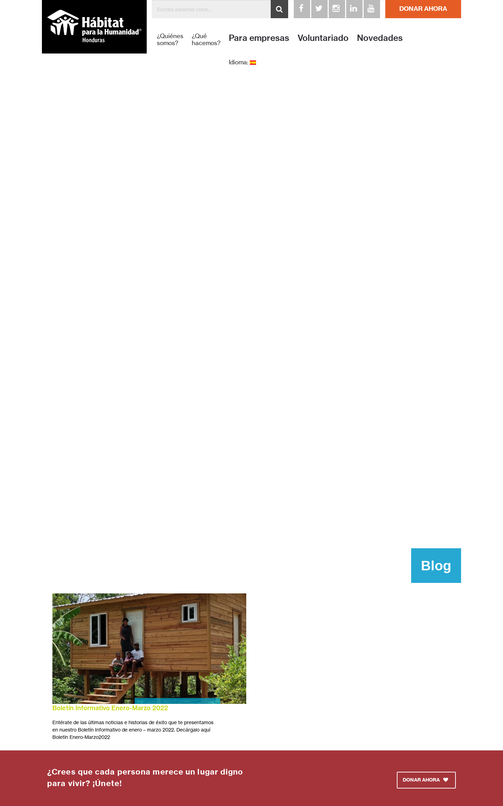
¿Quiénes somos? (170, 40)
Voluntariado (323, 38)
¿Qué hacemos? (206, 40)
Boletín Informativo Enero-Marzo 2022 (110, 708)
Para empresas (259, 38)
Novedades (380, 38)
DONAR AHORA (423, 9)
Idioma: (242, 62)
